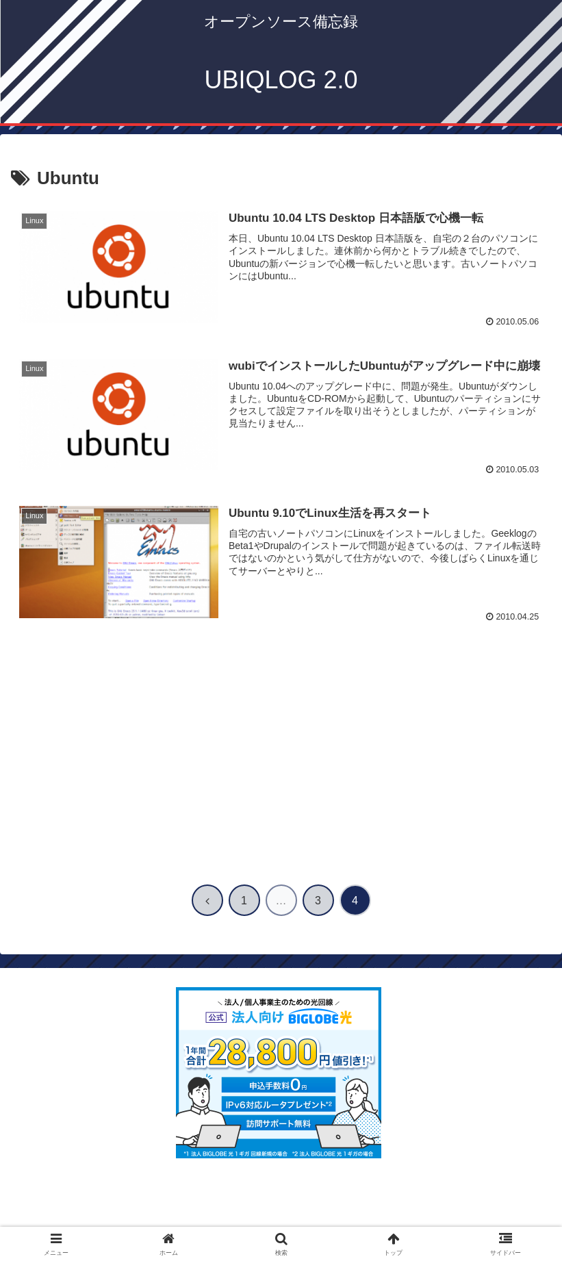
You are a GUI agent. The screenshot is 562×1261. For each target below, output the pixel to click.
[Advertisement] (281, 753)
